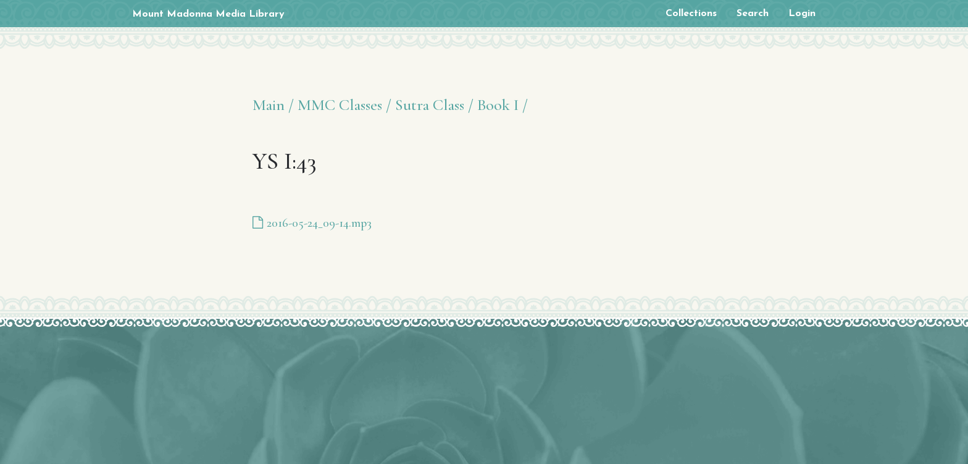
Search (752, 14)
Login (802, 14)
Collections (691, 14)
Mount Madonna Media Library (208, 14)
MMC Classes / (344, 104)
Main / (273, 104)
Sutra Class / (434, 104)
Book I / (502, 104)
